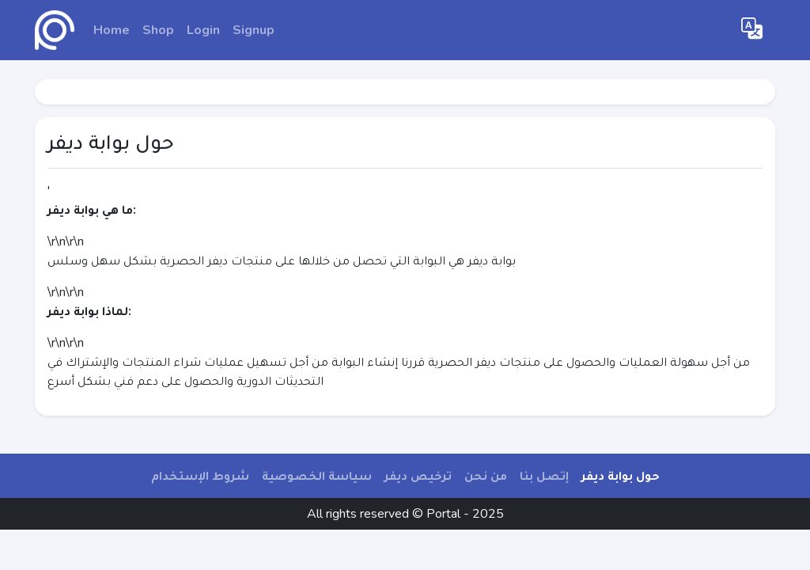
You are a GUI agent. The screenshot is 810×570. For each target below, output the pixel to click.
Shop (158, 30)
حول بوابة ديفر (620, 475)
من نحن (485, 475)
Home (111, 30)
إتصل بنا (544, 475)
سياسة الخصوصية (317, 475)
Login (203, 30)
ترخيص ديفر (418, 475)
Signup (253, 30)
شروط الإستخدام (200, 475)
